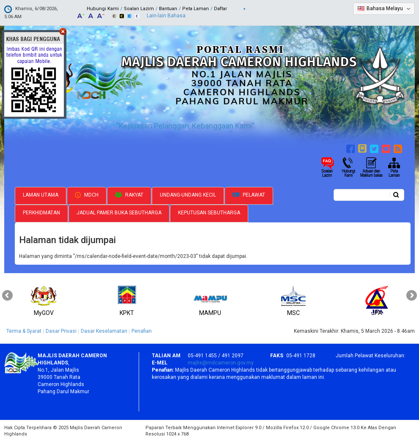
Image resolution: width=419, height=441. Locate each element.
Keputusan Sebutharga (209, 212)
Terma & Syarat (23, 330)
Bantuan (168, 8)
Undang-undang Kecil (188, 194)
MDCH (87, 194)
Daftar (220, 8)
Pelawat (249, 194)
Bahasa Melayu (385, 8)
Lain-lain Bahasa (166, 16)
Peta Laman (195, 8)
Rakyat (129, 194)
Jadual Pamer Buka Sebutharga (119, 212)
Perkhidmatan (41, 212)
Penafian (141, 330)
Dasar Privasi (61, 330)
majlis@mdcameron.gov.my (221, 362)
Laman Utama (40, 194)
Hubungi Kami (103, 8)
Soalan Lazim (139, 8)
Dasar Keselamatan (104, 330)
